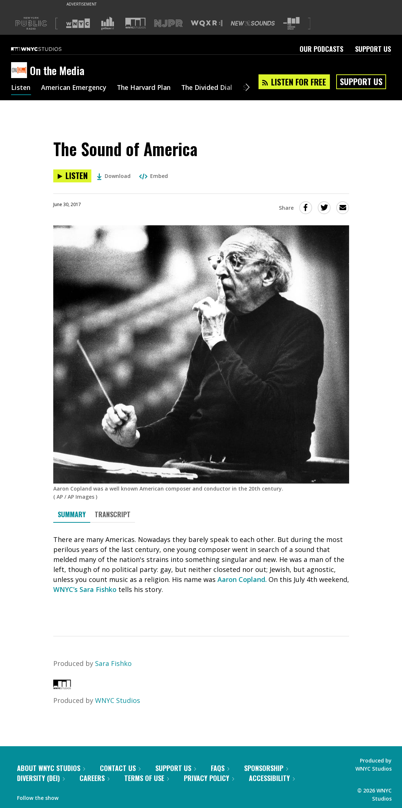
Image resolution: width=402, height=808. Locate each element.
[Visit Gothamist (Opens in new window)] (107, 23)
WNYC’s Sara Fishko (84, 589)
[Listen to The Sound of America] (72, 175)
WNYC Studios (117, 700)
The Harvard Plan (149, 88)
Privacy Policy (209, 778)
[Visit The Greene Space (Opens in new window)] (291, 23)
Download (114, 175)
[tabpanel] (201, 573)
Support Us (373, 49)
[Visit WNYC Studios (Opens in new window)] (135, 23)
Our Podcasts (321, 49)
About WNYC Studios (51, 768)
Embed (153, 175)
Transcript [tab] (113, 514)
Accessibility (272, 778)
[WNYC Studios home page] (45, 49)
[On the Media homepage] (20, 70)
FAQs (220, 768)
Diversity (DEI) (41, 778)
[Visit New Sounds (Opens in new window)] (253, 23)
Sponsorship (266, 768)
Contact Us (120, 768)
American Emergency (76, 88)
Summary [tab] (72, 514)
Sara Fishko (113, 663)
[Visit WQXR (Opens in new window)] (206, 23)
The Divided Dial (215, 88)
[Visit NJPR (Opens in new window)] (168, 23)
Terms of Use (146, 778)
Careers (94, 778)
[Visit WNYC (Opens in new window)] (78, 23)
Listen (21, 88)
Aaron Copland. (242, 579)
